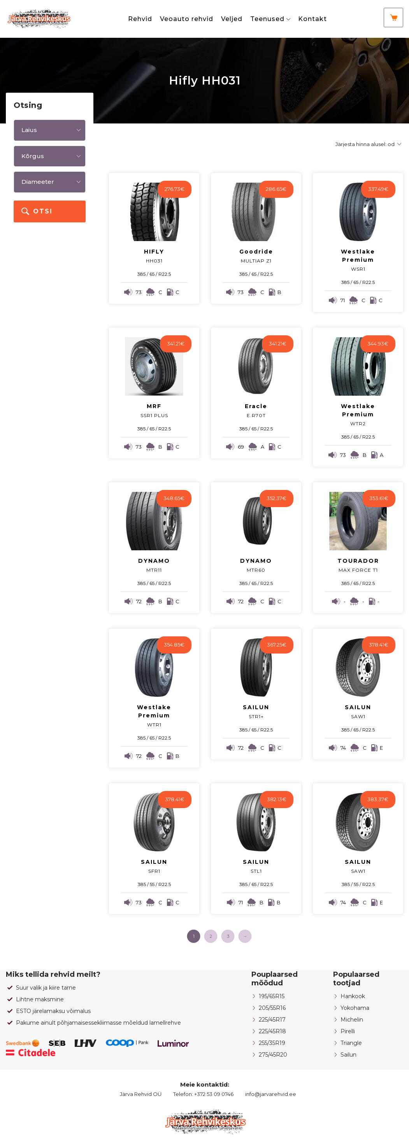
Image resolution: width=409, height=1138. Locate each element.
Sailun (348, 1054)
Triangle (351, 1042)
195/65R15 (271, 996)
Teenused (267, 19)
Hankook (353, 996)
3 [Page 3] (228, 936)
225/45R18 (272, 1031)
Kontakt (312, 19)
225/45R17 (272, 1019)
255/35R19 (272, 1042)
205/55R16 (272, 1007)
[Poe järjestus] (367, 144)
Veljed (231, 19)
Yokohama (355, 1007)
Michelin (352, 1019)
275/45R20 (273, 1054)
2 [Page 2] (211, 936)
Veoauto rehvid (186, 19)
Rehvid (140, 19)
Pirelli (348, 1031)
